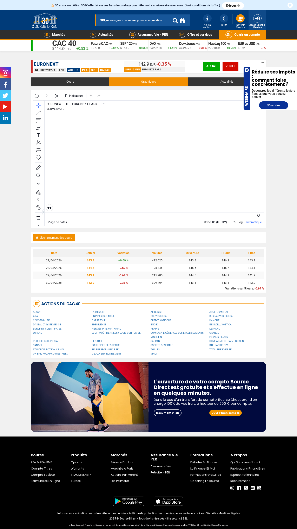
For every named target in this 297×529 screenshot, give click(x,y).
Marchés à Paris (122, 468)
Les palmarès (120, 481)
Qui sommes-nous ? (245, 462)
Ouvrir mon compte (225, 413)
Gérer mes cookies (114, 513)
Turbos (76, 481)
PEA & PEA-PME (41, 462)
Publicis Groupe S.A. (45, 341)
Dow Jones (187, 43)
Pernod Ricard (218, 337)
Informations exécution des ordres (79, 513)
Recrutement (240, 481)
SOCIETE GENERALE (162, 345)
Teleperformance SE (105, 349)
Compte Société (43, 475)
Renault (97, 341)
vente (230, 66)
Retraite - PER (160, 472)
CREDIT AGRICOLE (161, 320)
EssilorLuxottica (220, 324)
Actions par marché (125, 475)
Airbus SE (156, 312)
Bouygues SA (159, 316)
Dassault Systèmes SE (47, 324)
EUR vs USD (246, 43)
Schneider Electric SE (106, 345)
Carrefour (99, 320)
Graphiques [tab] (148, 81)
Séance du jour (122, 462)
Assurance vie (161, 466)
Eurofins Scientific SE (47, 328)
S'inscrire (273, 105)
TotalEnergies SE (220, 349)
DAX (153, 43)
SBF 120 (126, 43)
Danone (214, 320)
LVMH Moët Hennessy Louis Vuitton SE (116, 332)
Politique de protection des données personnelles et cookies (166, 513)
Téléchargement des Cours (53, 237)
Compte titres (41, 468)
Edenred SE (99, 324)
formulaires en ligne (45, 481)
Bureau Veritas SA (221, 316)
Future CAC (99, 43)
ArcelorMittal (218, 312)
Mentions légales (229, 513)
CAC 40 (64, 43)
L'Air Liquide (99, 312)
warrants (77, 468)
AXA (35, 316)
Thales (155, 349)
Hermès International (106, 328)
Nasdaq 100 (217, 43)
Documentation (167, 413)
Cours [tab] (70, 81)
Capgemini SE (41, 320)
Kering (155, 328)
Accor (37, 312)
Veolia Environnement (106, 353)
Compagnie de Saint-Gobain (226, 341)
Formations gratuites (205, 475)
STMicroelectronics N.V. (48, 349)
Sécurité (211, 513)
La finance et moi (202, 468)
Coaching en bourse (204, 481)
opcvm (76, 462)
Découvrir (233, 5)
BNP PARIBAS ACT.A (103, 316)
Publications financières (247, 468)
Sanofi (37, 345)
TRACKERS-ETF (81, 475)
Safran (155, 341)
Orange (214, 332)
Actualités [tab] (226, 81)
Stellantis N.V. (218, 345)
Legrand (214, 328)
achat (211, 66)
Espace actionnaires (244, 475)
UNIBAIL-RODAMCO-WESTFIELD (50, 353)
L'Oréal (37, 332)
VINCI (154, 353)
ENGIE (154, 324)
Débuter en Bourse (203, 462)
